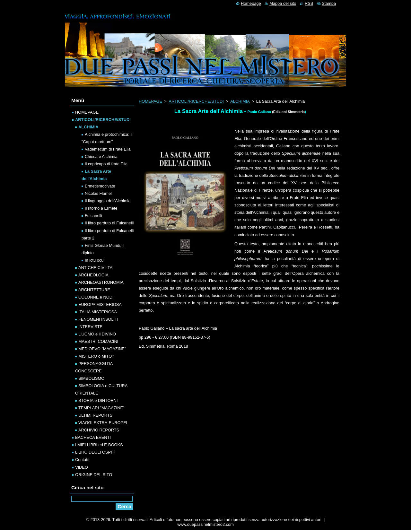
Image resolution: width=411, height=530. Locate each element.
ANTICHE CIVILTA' (95, 267)
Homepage (251, 3)
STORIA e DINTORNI (98, 400)
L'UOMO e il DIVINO (97, 334)
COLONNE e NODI (96, 297)
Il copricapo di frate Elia (106, 163)
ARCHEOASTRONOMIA (101, 282)
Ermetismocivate (100, 186)
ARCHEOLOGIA (93, 275)
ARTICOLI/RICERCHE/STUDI (196, 101)
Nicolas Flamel (98, 193)
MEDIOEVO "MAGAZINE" (102, 348)
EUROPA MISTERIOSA (100, 304)
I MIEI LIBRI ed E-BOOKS (99, 444)
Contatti (82, 459)
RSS (309, 3)
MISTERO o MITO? (96, 356)
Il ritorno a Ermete (101, 208)
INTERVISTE (90, 326)
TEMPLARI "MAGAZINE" (101, 407)
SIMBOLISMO (91, 378)
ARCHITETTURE (94, 289)
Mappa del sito (282, 3)
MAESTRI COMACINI (98, 341)
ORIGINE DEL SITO (93, 474)
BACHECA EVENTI (93, 437)
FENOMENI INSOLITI (98, 319)
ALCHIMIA (239, 101)
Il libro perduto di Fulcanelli (109, 223)
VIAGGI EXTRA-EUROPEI (102, 422)
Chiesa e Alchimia (101, 156)
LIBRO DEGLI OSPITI (95, 452)
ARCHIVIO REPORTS (98, 430)
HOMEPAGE (150, 101)
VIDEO (81, 467)
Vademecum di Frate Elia (108, 149)
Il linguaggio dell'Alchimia (108, 200)
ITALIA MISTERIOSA (97, 311)
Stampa (329, 3)
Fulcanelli (93, 215)
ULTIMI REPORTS (95, 415)
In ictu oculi (95, 260)
